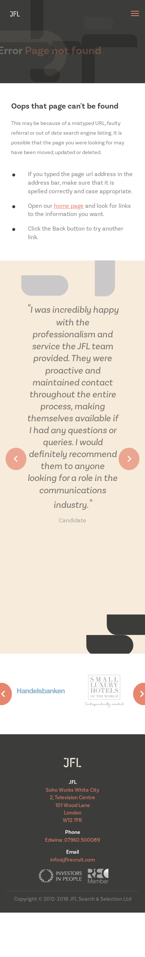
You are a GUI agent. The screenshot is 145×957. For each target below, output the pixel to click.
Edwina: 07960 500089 (72, 840)
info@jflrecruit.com (72, 860)
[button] (16, 459)
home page (69, 206)
